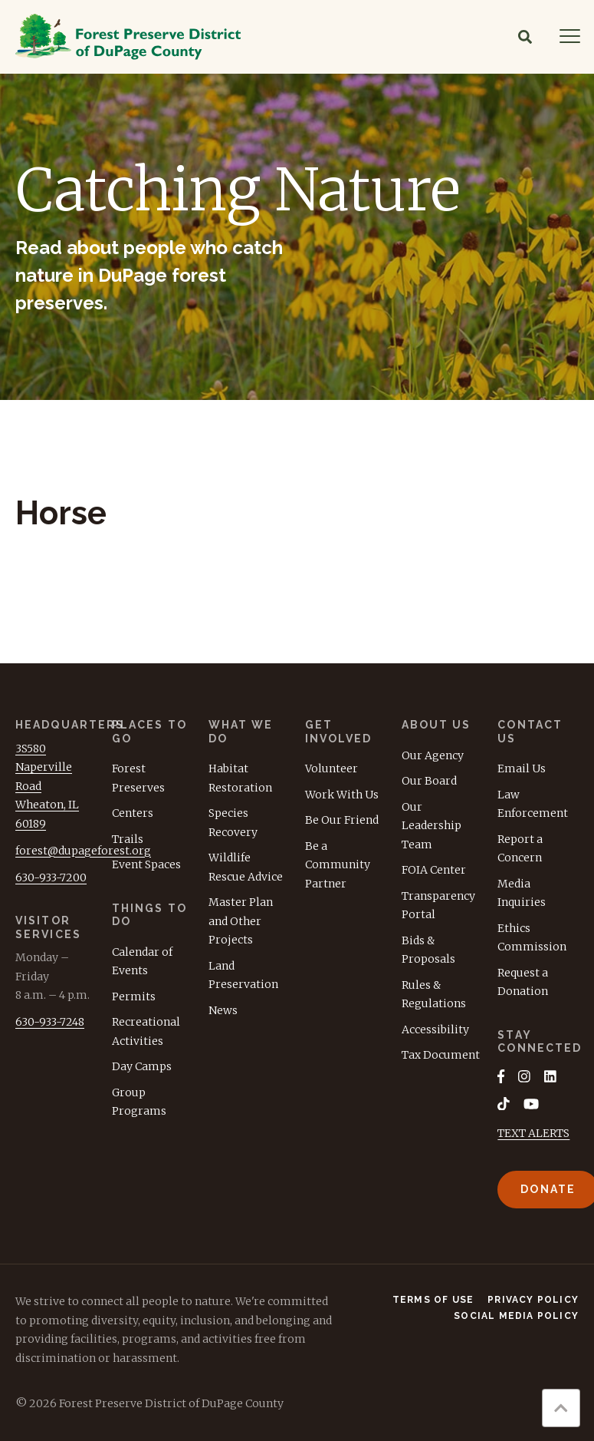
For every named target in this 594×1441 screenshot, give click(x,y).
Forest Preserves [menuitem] (138, 778)
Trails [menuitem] (127, 839)
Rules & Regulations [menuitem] (434, 994)
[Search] (525, 37)
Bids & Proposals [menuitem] (428, 950)
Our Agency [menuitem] (433, 755)
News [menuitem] (223, 1010)
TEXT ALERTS (533, 1134)
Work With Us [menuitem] (342, 794)
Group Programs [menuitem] (139, 1102)
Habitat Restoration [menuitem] (240, 778)
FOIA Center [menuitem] (434, 870)
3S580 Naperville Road (43, 767)
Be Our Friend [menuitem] (342, 820)
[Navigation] (570, 37)
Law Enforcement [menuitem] (532, 804)
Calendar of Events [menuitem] (142, 961)
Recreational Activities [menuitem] (146, 1031)
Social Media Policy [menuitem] (516, 1316)
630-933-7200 (51, 877)
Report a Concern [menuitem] (520, 848)
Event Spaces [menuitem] (146, 864)
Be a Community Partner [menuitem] (337, 865)
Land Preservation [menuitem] (243, 975)
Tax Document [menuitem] (441, 1055)
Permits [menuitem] (134, 996)
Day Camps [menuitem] (142, 1066)
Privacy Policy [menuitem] (533, 1300)
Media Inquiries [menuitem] (521, 893)
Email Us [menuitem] (521, 768)
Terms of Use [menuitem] (433, 1300)
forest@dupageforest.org (83, 851)
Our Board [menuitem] (429, 781)
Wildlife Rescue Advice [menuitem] (245, 867)
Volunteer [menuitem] (331, 768)
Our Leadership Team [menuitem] (431, 825)
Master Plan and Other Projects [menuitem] (240, 921)
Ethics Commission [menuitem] (531, 937)
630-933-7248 (49, 1022)
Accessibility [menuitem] (435, 1029)
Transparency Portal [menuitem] (438, 905)
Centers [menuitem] (132, 813)
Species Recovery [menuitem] (233, 822)
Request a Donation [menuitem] (522, 982)
